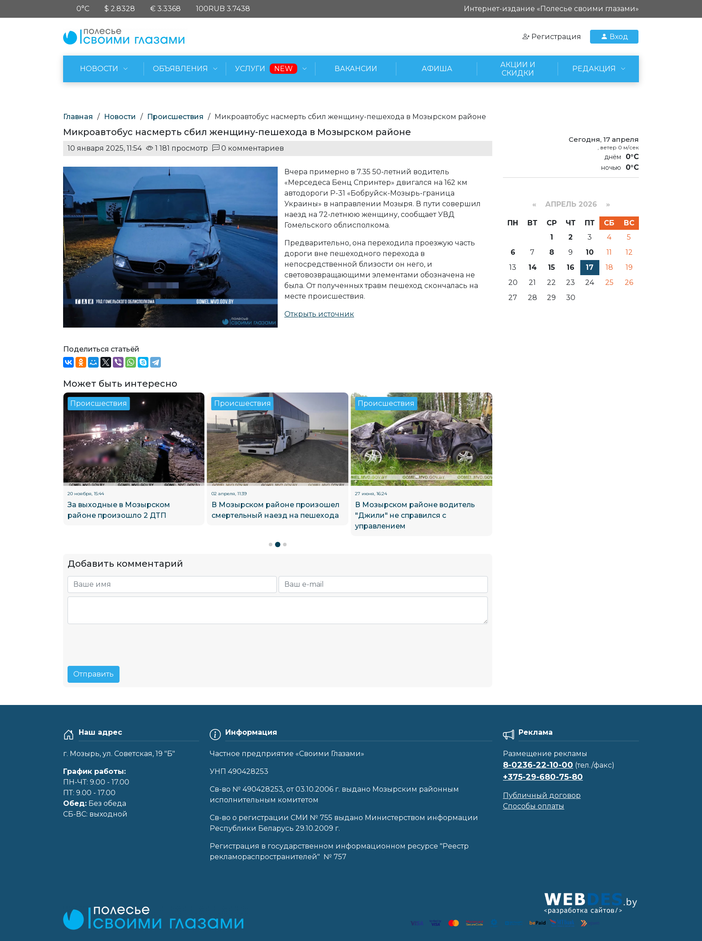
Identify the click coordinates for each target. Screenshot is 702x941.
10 (590, 252)
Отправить (93, 674)
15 (551, 267)
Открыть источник (319, 314)
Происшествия (175, 116)
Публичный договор (542, 795)
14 (532, 267)
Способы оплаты (533, 806)
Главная (78, 116)
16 (570, 267)
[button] (270, 544)
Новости (120, 116)
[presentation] (135, 641)
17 (590, 267)
